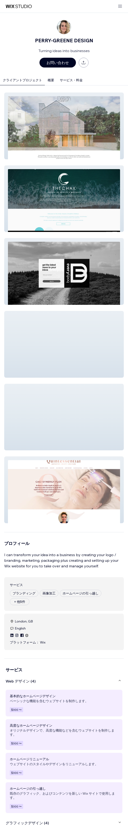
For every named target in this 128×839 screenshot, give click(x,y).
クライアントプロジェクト (22, 80)
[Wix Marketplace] (19, 6)
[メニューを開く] (120, 6)
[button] (64, 125)
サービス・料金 (71, 80)
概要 (51, 80)
